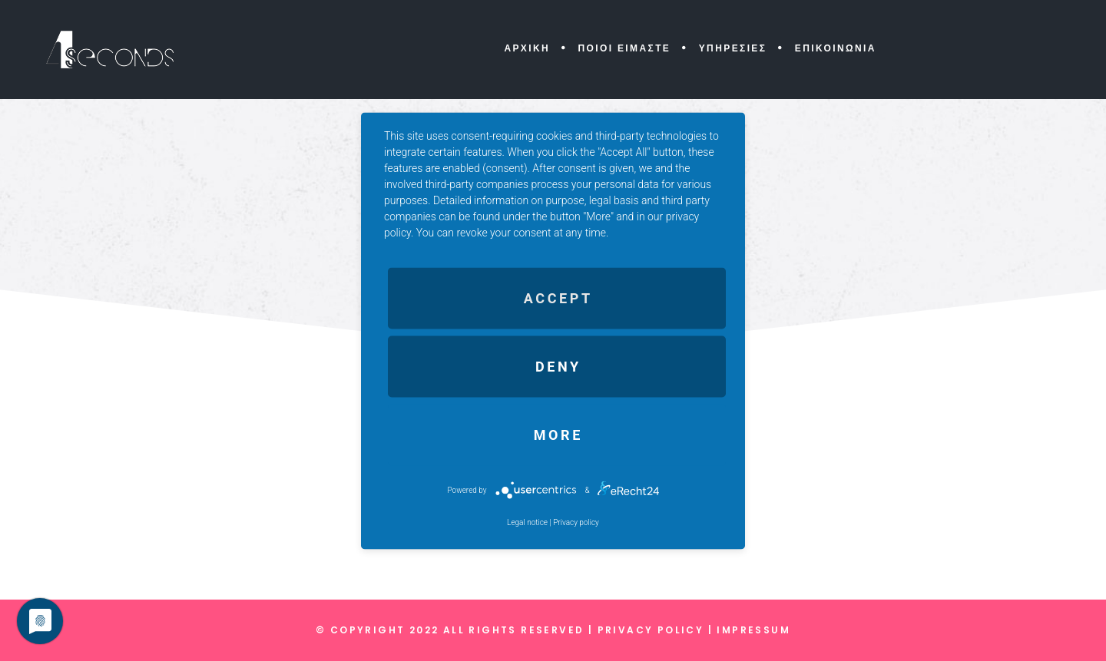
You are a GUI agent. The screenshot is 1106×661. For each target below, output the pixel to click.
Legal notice (527, 521)
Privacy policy (576, 521)
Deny (558, 366)
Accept (558, 297)
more (558, 434)
